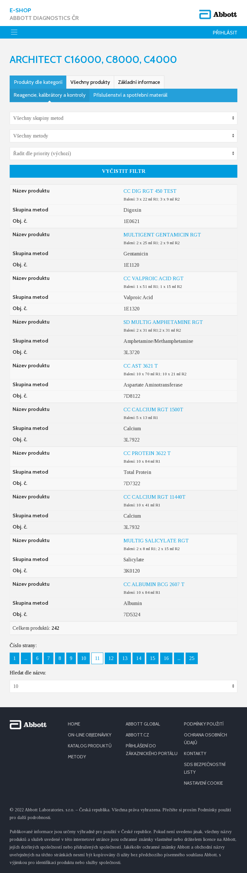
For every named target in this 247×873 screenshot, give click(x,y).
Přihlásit (225, 33)
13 (124, 658)
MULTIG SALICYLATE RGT (156, 540)
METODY (77, 757)
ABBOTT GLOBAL (143, 724)
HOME (74, 724)
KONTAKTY (195, 753)
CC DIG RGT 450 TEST (150, 191)
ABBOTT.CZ (137, 735)
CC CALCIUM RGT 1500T (153, 409)
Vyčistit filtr (123, 171)
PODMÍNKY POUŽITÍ (204, 724)
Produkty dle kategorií (38, 82)
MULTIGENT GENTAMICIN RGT (162, 234)
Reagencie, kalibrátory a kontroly (50, 95)
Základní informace (139, 82)
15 (152, 658)
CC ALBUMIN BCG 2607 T (154, 584)
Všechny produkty (90, 82)
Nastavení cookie (203, 783)
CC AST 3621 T (141, 366)
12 (111, 658)
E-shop (44, 14)
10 (83, 658)
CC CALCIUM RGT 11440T (155, 497)
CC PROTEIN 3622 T (147, 453)
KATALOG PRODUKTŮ (90, 746)
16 (166, 658)
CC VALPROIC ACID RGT (154, 278)
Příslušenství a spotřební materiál (130, 95)
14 (138, 658)
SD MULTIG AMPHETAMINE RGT (163, 322)
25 (191, 658)
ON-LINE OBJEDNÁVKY (89, 735)
